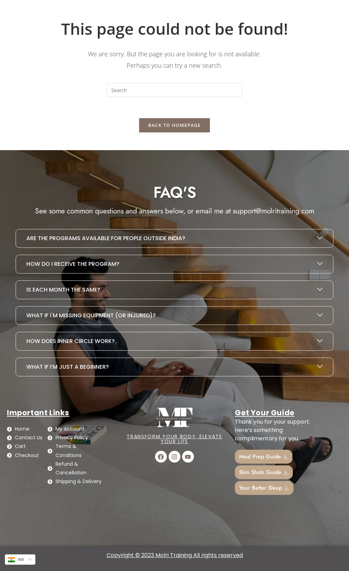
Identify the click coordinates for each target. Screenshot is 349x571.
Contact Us (56, 15)
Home (17, 15)
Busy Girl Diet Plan (111, 15)
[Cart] (257, 15)
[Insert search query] (174, 90)
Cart (270, 15)
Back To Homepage (174, 125)
